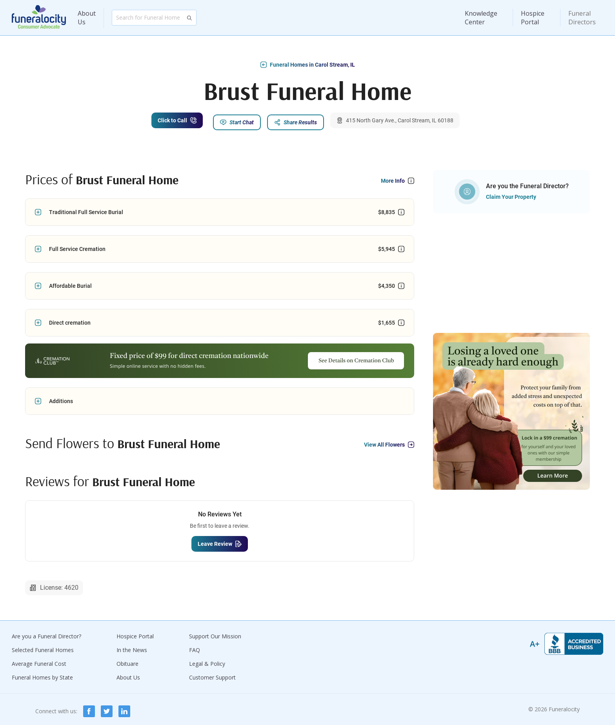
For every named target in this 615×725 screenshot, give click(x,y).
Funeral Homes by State (42, 673)
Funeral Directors (582, 17)
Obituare (127, 659)
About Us (87, 17)
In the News (131, 646)
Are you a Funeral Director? (46, 632)
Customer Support (212, 673)
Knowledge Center (481, 17)
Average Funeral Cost (39, 659)
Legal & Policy (207, 659)
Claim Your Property (511, 193)
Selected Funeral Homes (43, 646)
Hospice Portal (532, 17)
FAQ (194, 646)
